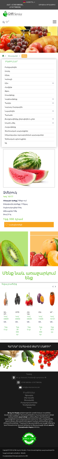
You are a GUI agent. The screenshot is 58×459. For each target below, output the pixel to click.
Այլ (6, 143)
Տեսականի (29, 400)
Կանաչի (8, 79)
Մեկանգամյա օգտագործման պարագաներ (24, 135)
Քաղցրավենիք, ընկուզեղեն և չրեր (20, 119)
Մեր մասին (29, 398)
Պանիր (8, 103)
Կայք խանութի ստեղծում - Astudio (14, 453)
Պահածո (9, 115)
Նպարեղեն (10, 111)
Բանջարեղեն (11, 67)
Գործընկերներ (29, 405)
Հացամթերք (10, 127)
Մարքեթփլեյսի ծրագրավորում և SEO (15, 456)
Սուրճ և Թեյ (10, 123)
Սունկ (7, 71)
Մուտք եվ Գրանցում (47, 5)
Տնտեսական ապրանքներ (16, 131)
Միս (6, 83)
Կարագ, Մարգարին (14, 107)
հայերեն (29, 2)
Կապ (29, 407)
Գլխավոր (29, 395)
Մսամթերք (9, 95)
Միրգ (7, 75)
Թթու (7, 91)
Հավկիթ (8, 87)
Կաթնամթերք (11, 99)
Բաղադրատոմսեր (29, 403)
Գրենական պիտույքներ (15, 139)
